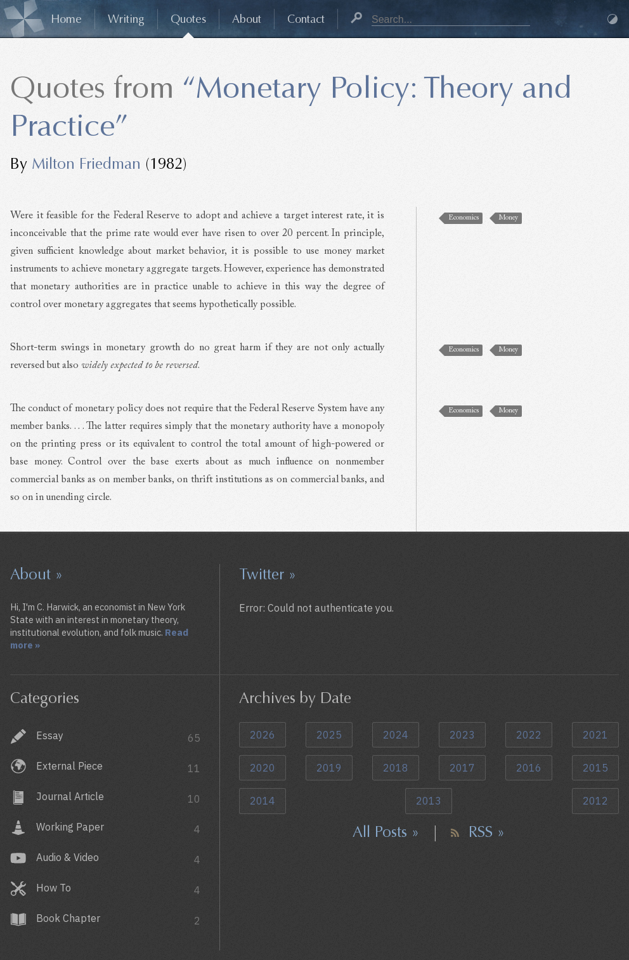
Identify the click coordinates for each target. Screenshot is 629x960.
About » (36, 574)
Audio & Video (118, 859)
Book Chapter (118, 920)
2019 (329, 767)
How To (118, 889)
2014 (262, 800)
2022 (528, 734)
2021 (595, 734)
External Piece (118, 767)
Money (508, 217)
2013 (428, 800)
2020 (262, 767)
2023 (462, 734)
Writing (126, 19)
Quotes (188, 19)
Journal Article (118, 798)
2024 (395, 734)
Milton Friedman (86, 164)
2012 (595, 800)
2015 (595, 767)
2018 (395, 767)
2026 (262, 734)
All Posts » (386, 832)
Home (66, 19)
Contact (306, 19)
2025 (329, 734)
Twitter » (267, 574)
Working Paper (118, 828)
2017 (462, 767)
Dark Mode (612, 19)
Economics (463, 217)
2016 (528, 767)
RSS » (487, 832)
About (246, 19)
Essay (118, 737)
